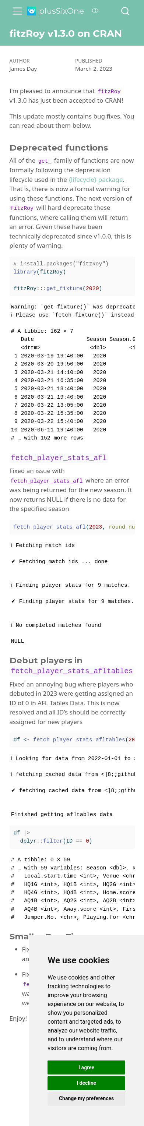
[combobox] (125, 11)
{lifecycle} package (96, 179)
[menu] (17, 11)
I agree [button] (86, 1067)
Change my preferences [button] (86, 1098)
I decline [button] (86, 1083)
